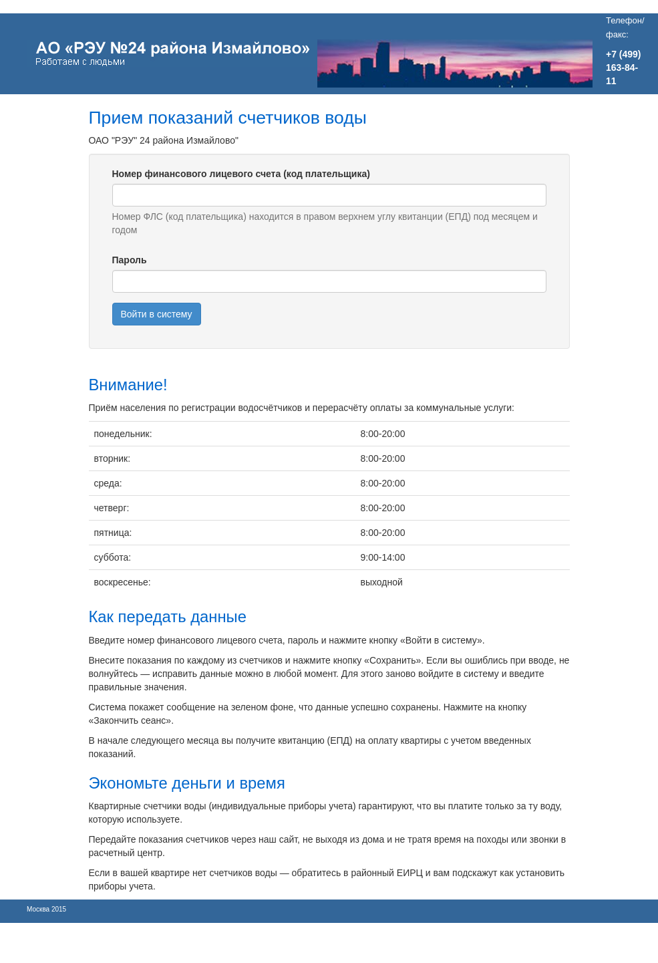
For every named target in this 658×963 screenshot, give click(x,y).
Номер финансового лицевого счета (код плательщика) (241, 173)
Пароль (129, 260)
